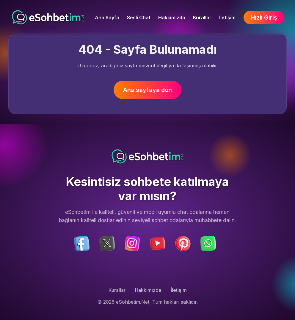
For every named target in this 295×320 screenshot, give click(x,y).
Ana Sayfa (107, 17)
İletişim (227, 17)
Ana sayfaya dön (147, 89)
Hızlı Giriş (264, 17)
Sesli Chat (138, 17)
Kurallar (202, 17)
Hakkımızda (171, 17)
